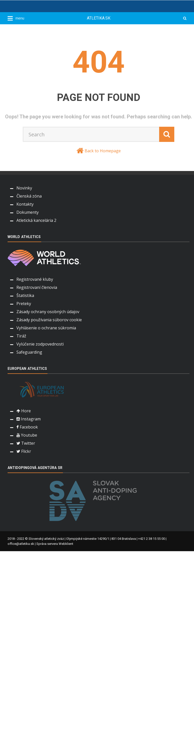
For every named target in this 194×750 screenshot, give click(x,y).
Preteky (23, 303)
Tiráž (21, 336)
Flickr (23, 451)
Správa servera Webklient (54, 544)
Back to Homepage (103, 151)
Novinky (24, 188)
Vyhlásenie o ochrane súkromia (46, 328)
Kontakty (25, 204)
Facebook (27, 427)
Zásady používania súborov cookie (49, 320)
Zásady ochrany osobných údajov (47, 311)
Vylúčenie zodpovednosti (40, 344)
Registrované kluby (34, 279)
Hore (23, 411)
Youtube (26, 435)
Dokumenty (27, 212)
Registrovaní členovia (36, 287)
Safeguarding (29, 352)
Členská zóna (29, 196)
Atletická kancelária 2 (36, 220)
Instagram (28, 419)
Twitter (25, 443)
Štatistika (25, 295)
